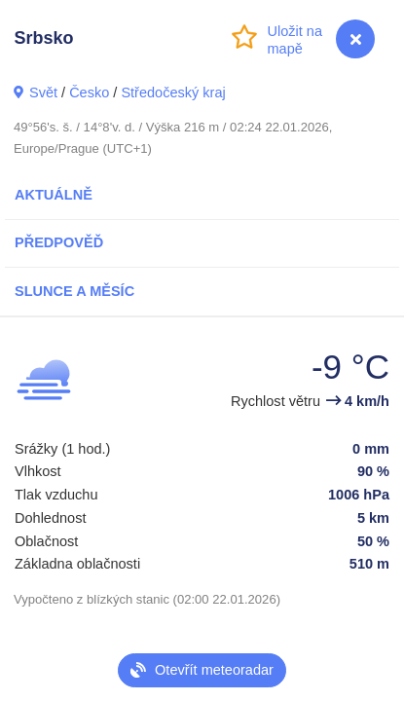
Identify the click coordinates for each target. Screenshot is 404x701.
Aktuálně (53, 195)
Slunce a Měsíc (74, 291)
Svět (43, 92)
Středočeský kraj (173, 92)
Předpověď (59, 242)
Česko (89, 92)
